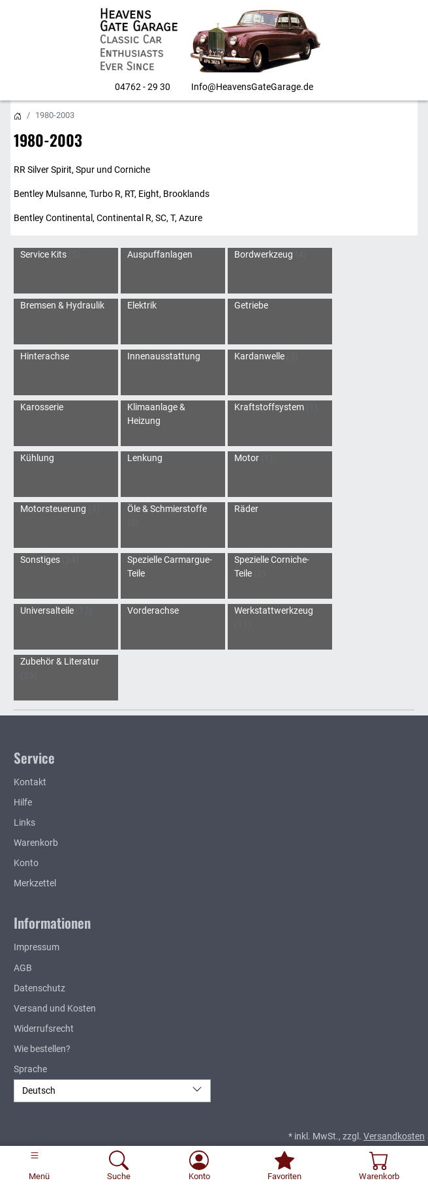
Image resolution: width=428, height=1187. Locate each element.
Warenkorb (36, 842)
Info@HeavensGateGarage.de (252, 87)
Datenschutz (39, 988)
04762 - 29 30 (142, 87)
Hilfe (23, 802)
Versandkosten (394, 1136)
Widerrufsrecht (44, 1028)
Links (24, 822)
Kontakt (30, 782)
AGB (23, 968)
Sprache (30, 1069)
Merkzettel (35, 883)
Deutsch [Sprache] (112, 1090)
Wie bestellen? (42, 1049)
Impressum (36, 947)
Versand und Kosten (55, 1008)
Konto (26, 863)
